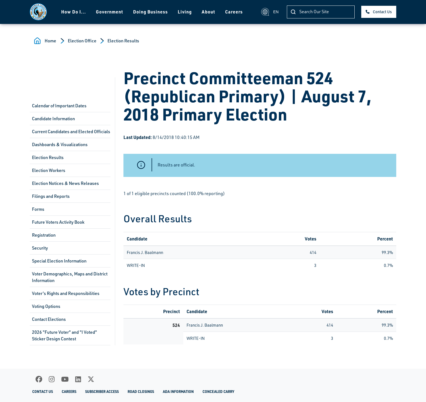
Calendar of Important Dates (59, 105)
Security (40, 248)
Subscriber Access (102, 391)
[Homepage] (38, 12)
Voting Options (46, 306)
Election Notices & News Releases (65, 183)
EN (270, 12)
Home (50, 40)
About (208, 12)
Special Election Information (59, 261)
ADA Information (178, 391)
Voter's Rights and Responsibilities (65, 293)
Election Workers (48, 170)
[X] (91, 379)
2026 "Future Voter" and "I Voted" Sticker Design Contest (64, 335)
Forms (38, 209)
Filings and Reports (51, 196)
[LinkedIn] (78, 379)
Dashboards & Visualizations (60, 144)
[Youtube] (65, 379)
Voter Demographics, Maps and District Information (69, 277)
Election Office (82, 40)
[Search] (321, 12)
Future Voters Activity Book (58, 222)
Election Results (123, 40)
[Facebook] (38, 379)
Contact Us (382, 11)
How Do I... (73, 12)
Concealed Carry (218, 391)
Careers (234, 12)
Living (185, 12)
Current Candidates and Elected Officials (71, 131)
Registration (44, 235)
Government (109, 12)
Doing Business (150, 12)
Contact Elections (49, 319)
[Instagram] (51, 379)
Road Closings (141, 391)
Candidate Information (53, 118)
